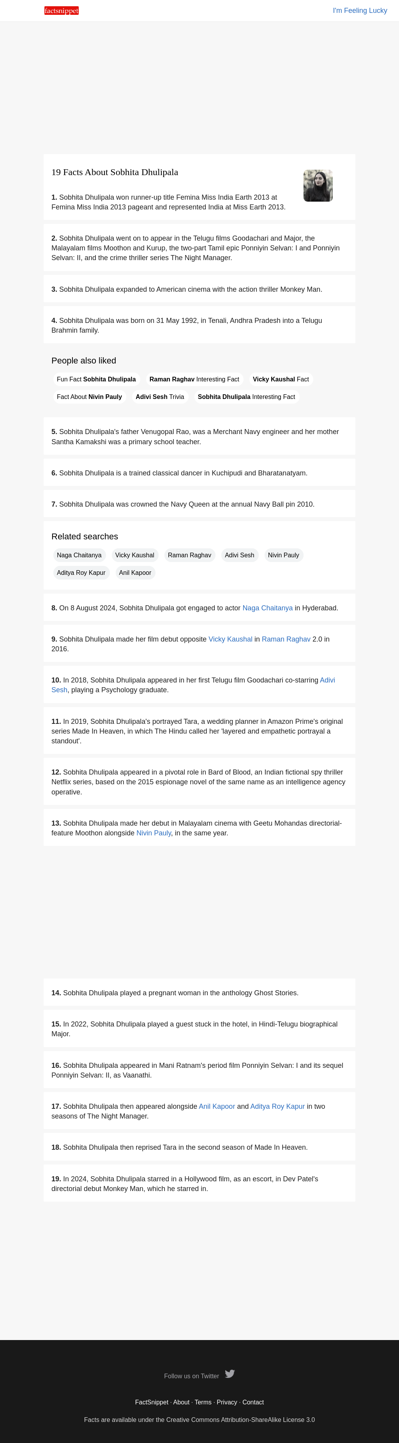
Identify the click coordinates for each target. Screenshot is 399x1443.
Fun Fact (96, 379)
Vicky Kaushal (134, 555)
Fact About (89, 397)
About (181, 1402)
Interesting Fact (194, 379)
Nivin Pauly (283, 555)
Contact (253, 1402)
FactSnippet (151, 1402)
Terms (203, 1402)
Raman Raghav (189, 555)
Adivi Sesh (239, 555)
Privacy (227, 1402)
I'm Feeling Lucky (360, 10)
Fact (281, 379)
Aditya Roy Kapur (81, 572)
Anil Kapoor (135, 572)
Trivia (160, 397)
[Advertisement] (199, 87)
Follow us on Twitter (199, 1376)
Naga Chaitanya (79, 555)
